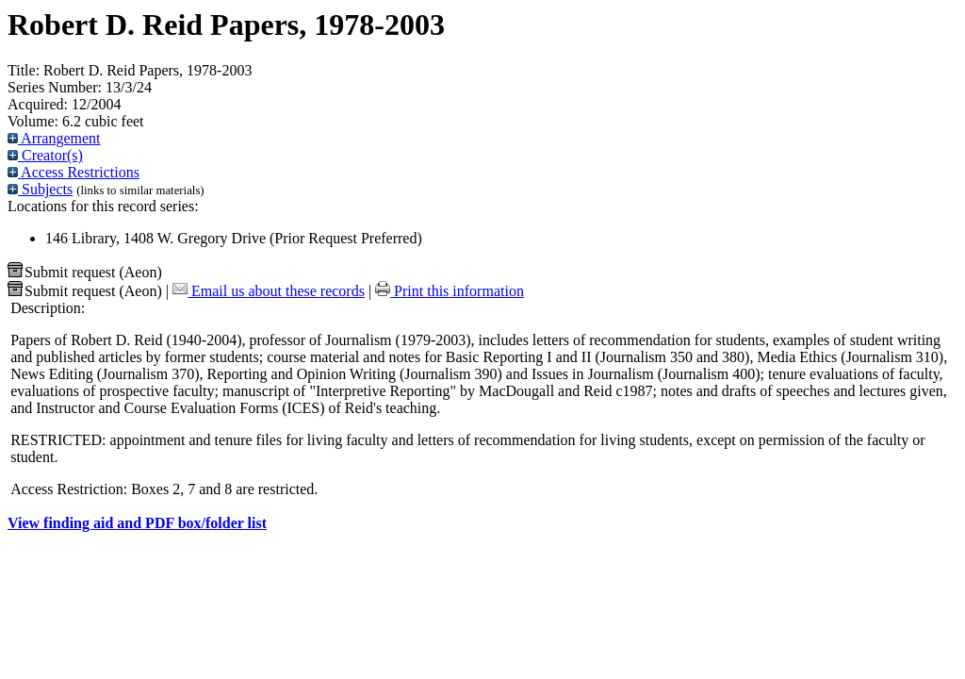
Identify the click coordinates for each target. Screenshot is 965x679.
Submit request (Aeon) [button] (85, 272)
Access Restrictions (73, 172)
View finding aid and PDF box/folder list (137, 523)
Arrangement (54, 138)
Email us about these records (268, 291)
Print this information (449, 291)
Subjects (40, 189)
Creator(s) (45, 155)
